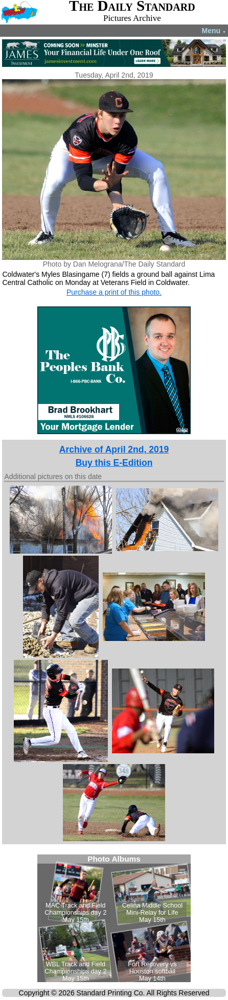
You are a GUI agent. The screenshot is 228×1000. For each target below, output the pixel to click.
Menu (214, 31)
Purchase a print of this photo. (114, 292)
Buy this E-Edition (114, 463)
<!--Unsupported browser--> (114, 918)
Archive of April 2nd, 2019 (114, 449)
